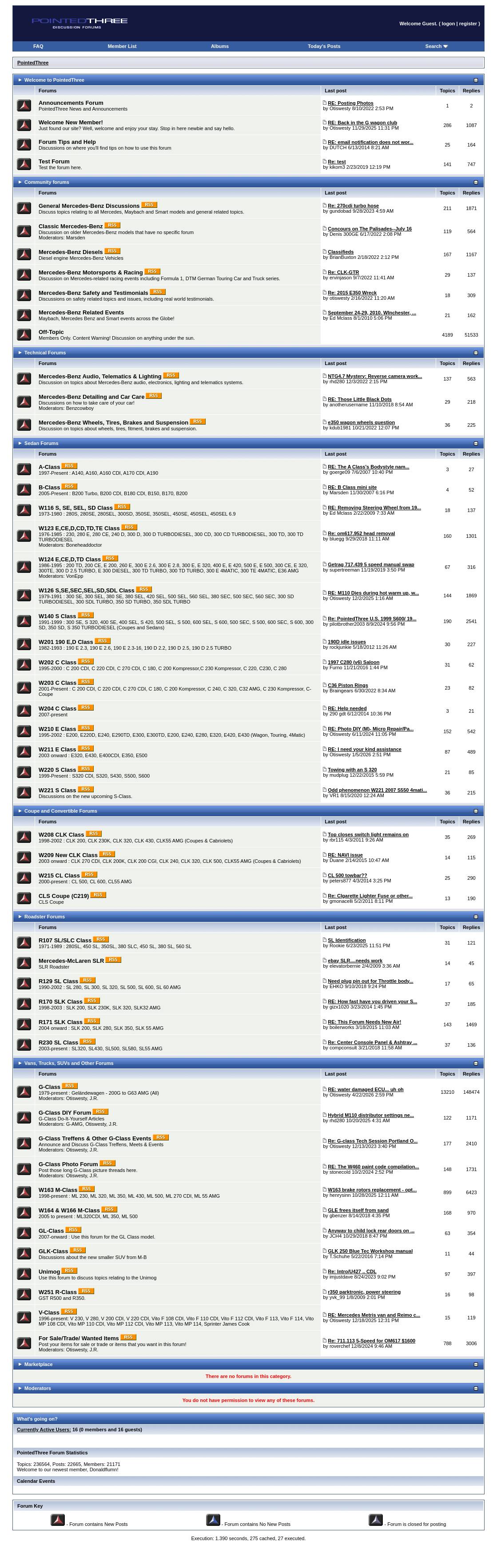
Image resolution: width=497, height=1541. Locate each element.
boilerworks (342, 1027)
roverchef (340, 1346)
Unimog (49, 1271)
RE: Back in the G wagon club (362, 122)
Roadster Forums (44, 916)
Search (436, 46)
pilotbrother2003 (347, 624)
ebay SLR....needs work (355, 960)
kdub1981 (340, 427)
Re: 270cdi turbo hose (353, 205)
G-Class (49, 1087)
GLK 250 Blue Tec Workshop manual (370, 1251)
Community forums (46, 182)
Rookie (337, 945)
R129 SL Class (58, 981)
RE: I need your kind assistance (365, 749)
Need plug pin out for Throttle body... (370, 981)
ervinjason (341, 277)
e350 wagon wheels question (361, 422)
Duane (337, 860)
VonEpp (74, 576)
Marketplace (38, 1364)
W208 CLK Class (61, 834)
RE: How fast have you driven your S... (372, 1001)
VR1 (334, 795)
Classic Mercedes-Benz (71, 226)
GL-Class (51, 1230)
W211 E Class (57, 749)
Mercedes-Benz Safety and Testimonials (93, 293)
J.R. (94, 1098)
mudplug (339, 775)
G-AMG (74, 1124)
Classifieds (341, 251)
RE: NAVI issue (345, 855)
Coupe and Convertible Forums (60, 811)
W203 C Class (57, 682)
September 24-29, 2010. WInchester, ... (372, 312)
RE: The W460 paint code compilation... (373, 1166)
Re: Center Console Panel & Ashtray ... (372, 1042)
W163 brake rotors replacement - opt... (372, 1189)
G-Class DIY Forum (65, 1112)
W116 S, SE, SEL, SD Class (76, 507)
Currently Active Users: (44, 1429)
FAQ (38, 46)
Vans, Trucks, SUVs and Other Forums (69, 1063)
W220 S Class (57, 770)
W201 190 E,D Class (66, 642)
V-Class (49, 1312)
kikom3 (337, 167)
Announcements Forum (71, 102)
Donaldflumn (103, 1469)
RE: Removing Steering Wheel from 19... (374, 507)
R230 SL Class (58, 1042)
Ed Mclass (341, 318)
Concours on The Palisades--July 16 (370, 228)
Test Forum (54, 161)
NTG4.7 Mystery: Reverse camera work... (375, 376)
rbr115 (337, 839)
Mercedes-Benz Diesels (71, 252)
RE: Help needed (347, 708)
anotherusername (349, 404)
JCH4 (336, 1236)
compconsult (343, 1047)
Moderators (37, 1388)
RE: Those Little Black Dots (360, 399)
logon (448, 23)
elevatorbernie (345, 966)
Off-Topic (51, 332)
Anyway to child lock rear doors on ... (371, 1230)
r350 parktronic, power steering (364, 1292)
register (468, 23)
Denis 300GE (344, 234)
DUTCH (338, 147)
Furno (336, 667)
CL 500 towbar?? (347, 875)
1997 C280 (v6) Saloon (353, 662)
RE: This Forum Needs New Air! (364, 1022)
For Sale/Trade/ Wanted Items (79, 1338)
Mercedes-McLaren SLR (71, 960)
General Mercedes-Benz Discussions (89, 206)
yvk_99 (337, 1297)
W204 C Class (57, 708)
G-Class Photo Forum (68, 1164)
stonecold (340, 1172)
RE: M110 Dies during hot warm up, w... (373, 593)
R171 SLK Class (61, 1022)
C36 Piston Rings (348, 685)
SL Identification (347, 940)
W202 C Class (57, 662)
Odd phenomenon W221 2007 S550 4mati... (377, 790)
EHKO (336, 986)
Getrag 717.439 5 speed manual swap (371, 564)
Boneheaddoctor (84, 545)
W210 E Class (57, 729)
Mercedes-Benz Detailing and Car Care (91, 396)
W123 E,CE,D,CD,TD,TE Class (79, 528)
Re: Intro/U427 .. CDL (352, 1271)
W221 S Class (57, 790)
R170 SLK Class (61, 1001)
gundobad (340, 211)
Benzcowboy (80, 408)
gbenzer (338, 1215)
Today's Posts (324, 46)
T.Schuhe (340, 1256)
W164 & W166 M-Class (69, 1210)
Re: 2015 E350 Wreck (352, 292)
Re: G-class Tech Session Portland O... (372, 1141)
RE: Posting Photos (351, 103)
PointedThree (32, 62)
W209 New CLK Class (68, 855)
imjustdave (341, 1276)
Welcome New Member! (71, 122)
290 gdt (338, 713)
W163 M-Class (58, 1190)
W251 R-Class (58, 1292)
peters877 (340, 880)
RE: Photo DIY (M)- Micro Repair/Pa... (371, 728)
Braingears (341, 690)
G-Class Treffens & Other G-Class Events (95, 1138)
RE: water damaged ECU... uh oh (366, 1089)
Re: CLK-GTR (343, 272)
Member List (122, 46)
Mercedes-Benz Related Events (81, 312)
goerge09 (340, 472)
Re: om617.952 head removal (361, 533)
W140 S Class (57, 616)
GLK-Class (53, 1251)
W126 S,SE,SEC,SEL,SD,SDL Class (87, 590)
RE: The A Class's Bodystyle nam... (368, 466)
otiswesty (340, 298)
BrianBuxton (343, 257)
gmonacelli (341, 901)
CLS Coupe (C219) (64, 896)
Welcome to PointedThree (54, 80)
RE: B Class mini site (352, 487)
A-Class (49, 467)
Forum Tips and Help (67, 142)
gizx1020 (339, 1006)
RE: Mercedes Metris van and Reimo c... (374, 1315)
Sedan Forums (41, 443)
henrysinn (340, 1195)
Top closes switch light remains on (368, 834)
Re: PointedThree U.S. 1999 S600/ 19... (372, 618)
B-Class (49, 487)
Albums (220, 46)
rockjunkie (341, 647)
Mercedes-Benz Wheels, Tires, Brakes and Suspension (113, 422)
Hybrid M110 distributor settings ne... (371, 1115)
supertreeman (345, 569)
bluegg (337, 538)
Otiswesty (340, 108)
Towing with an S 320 (352, 769)
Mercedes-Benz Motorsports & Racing (91, 272)
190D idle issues (347, 641)
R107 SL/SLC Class (65, 940)
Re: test (337, 161)
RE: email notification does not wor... (371, 142)
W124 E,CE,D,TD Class (70, 559)
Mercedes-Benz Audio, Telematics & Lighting (100, 376)
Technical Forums (45, 352)
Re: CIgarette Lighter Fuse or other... (370, 895)
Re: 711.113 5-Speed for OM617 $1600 (371, 1340)
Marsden (75, 237)
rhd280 (337, 381)
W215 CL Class (59, 875)
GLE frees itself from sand (358, 1210)
